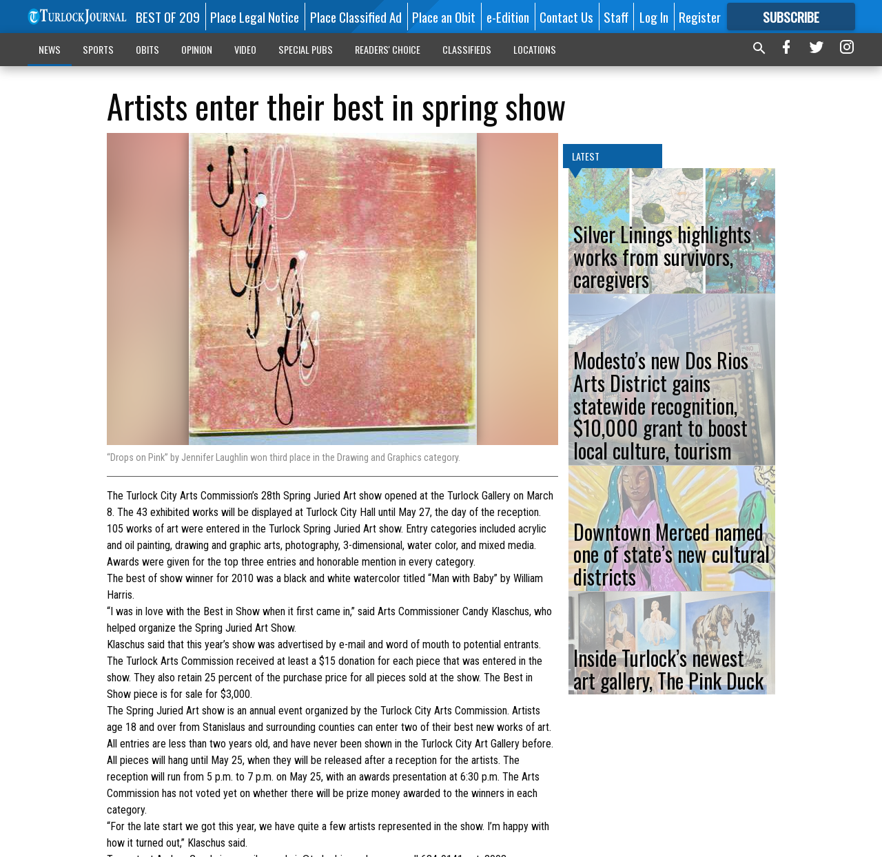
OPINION (196, 49)
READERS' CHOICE (387, 49)
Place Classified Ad (356, 16)
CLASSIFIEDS (466, 49)
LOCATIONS (534, 49)
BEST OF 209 (168, 16)
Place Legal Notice (254, 16)
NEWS (50, 49)
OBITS (147, 49)
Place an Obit (443, 16)
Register (700, 16)
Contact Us (566, 16)
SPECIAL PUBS (305, 49)
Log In (653, 16)
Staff (616, 16)
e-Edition (507, 16)
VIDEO (245, 49)
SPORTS (98, 49)
